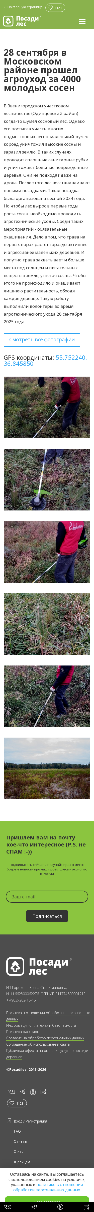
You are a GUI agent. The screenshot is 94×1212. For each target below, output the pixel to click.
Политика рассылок (22, 1031)
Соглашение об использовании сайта (38, 1044)
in (33, 1092)
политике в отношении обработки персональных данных (48, 1187)
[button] (82, 21)
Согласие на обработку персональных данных (45, 1038)
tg (22, 1092)
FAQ (17, 1131)
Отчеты (20, 1141)
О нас (18, 1151)
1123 (58, 8)
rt (42, 1092)
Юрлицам (22, 1162)
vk (11, 1092)
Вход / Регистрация (30, 1121)
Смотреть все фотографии (42, 339)
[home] (22, 21)
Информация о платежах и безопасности (41, 1025)
